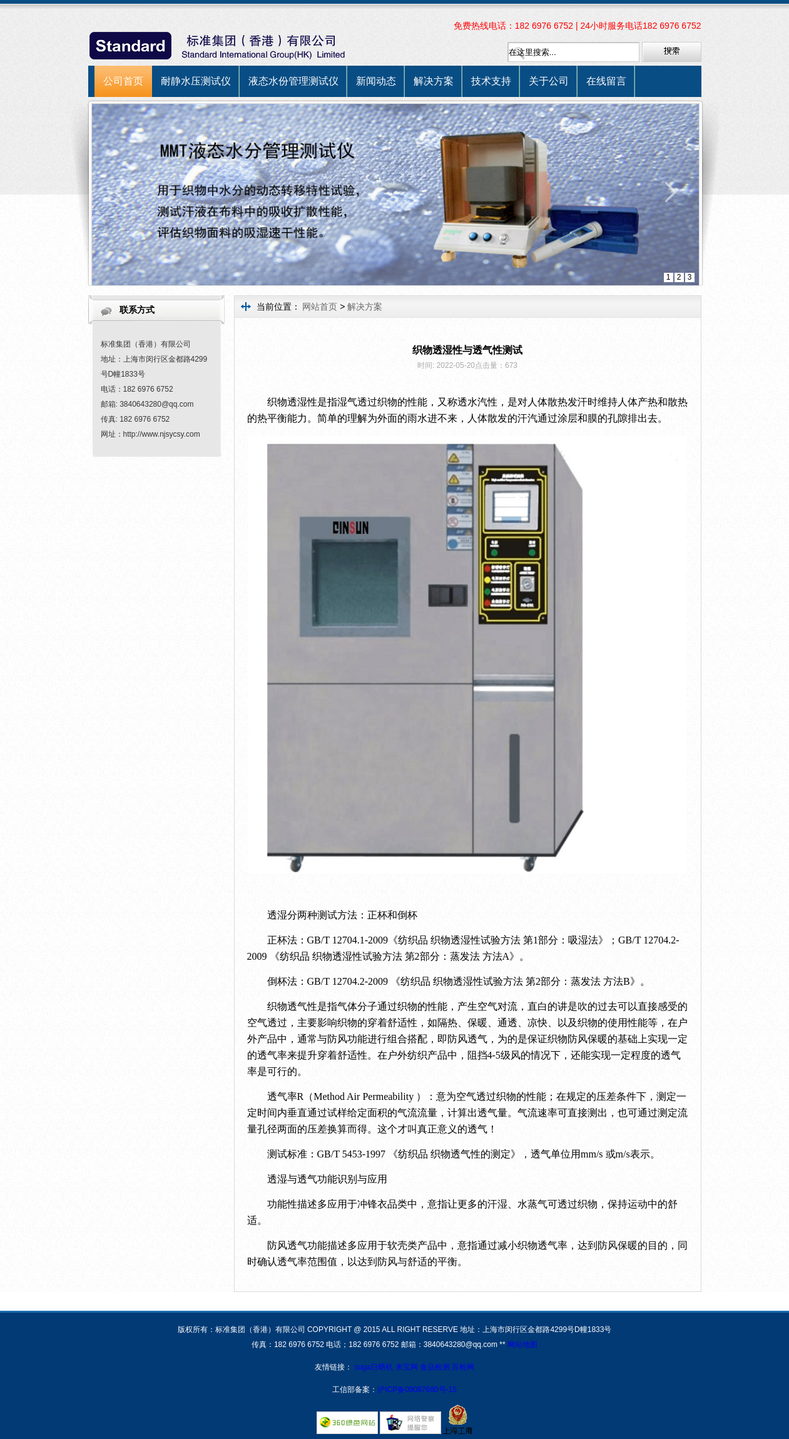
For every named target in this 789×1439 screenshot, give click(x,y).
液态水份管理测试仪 (293, 81)
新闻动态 (376, 81)
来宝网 (407, 1367)
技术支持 (491, 81)
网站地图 (522, 1344)
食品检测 (435, 1367)
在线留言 (606, 81)
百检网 (463, 1367)
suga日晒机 (374, 1367)
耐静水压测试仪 (196, 81)
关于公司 (549, 81)
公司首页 (123, 81)
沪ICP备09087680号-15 (417, 1389)
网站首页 (319, 307)
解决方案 (434, 81)
